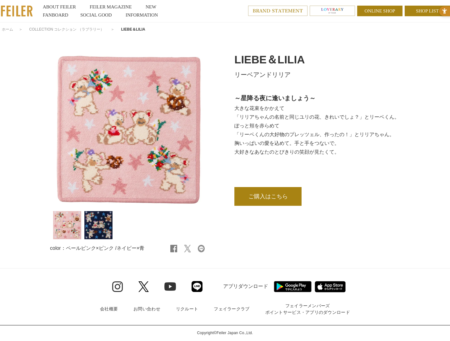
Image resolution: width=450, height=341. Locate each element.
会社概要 (109, 308)
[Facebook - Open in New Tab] (173, 248)
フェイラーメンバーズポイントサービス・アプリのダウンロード (307, 309)
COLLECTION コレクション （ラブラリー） (66, 29)
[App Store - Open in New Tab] (330, 286)
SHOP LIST (427, 10)
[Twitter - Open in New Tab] (143, 286)
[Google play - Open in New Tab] (293, 286)
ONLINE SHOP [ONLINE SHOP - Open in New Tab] (380, 10)
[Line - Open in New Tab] (197, 286)
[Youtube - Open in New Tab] (170, 286)
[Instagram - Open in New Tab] (117, 286)
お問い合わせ (146, 308)
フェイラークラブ (231, 308)
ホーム (7, 29)
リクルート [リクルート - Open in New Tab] (187, 308)
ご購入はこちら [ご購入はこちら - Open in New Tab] (268, 196)
